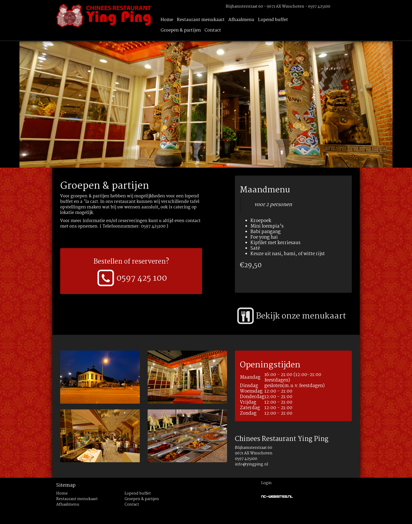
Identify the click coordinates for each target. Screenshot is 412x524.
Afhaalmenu (241, 19)
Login (266, 483)
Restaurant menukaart (201, 19)
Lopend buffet (273, 19)
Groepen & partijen (181, 30)
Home (167, 19)
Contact (212, 30)
